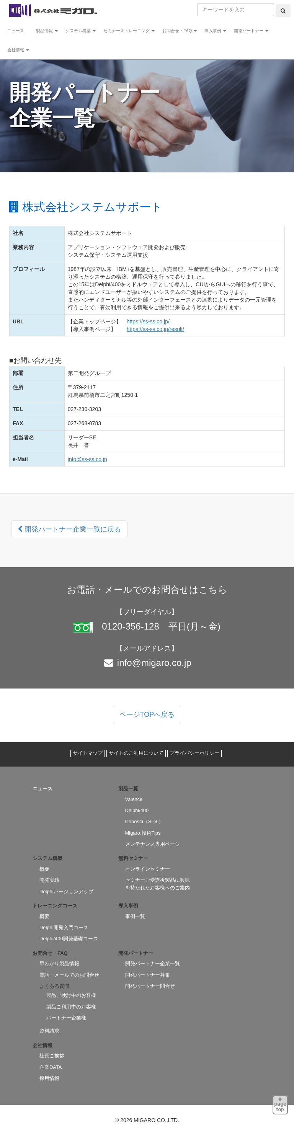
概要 (44, 869)
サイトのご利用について (136, 753)
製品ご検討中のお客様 (71, 995)
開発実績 (49, 880)
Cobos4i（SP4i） (144, 821)
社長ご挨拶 (51, 1056)
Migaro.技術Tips (143, 833)
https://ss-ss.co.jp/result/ (155, 329)
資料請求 (49, 1031)
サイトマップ (88, 753)
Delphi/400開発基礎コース (68, 938)
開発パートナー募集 (147, 975)
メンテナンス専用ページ (152, 844)
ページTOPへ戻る (147, 714)
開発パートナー (251, 30)
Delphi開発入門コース (63, 927)
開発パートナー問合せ (150, 986)
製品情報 (47, 30)
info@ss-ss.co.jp (87, 459)
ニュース (17, 30)
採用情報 (49, 1078)
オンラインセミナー (147, 869)
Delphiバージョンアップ (66, 891)
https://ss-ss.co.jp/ (148, 321)
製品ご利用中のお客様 (71, 1007)
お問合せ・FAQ (179, 30)
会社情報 (18, 49)
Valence (134, 799)
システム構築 (80, 30)
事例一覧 (135, 916)
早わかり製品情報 (59, 963)
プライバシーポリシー (194, 753)
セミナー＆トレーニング (129, 30)
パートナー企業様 (66, 1018)
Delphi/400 (137, 810)
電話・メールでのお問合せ (69, 975)
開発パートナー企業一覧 (152, 963)
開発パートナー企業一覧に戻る (69, 529)
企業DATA (50, 1067)
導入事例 (215, 30)
